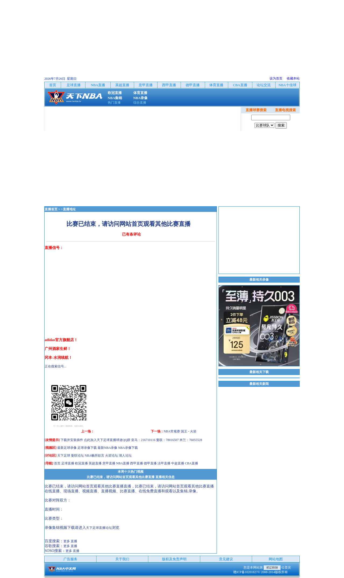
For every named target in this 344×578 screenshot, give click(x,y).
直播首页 (51, 209)
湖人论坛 (125, 455)
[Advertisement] (172, 37)
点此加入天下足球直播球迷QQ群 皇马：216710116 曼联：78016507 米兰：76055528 (143, 440)
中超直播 (177, 463)
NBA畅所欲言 (94, 455)
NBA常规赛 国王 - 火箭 (180, 431)
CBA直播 (191, 463)
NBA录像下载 (128, 448)
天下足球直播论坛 (99, 528)
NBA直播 (122, 463)
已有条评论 (131, 234)
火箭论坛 (111, 455)
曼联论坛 (77, 455)
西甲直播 (136, 463)
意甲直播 (108, 463)
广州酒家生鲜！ (58, 349)
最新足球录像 (67, 448)
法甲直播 (163, 463)
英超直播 (95, 463)
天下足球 (63, 455)
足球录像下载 (87, 448)
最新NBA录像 (107, 448)
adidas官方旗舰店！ (61, 340)
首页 (57, 463)
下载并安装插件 (71, 440)
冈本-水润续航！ (58, 358)
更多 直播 (70, 541)
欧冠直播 (81, 463)
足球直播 (67, 463)
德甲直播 (150, 463)
